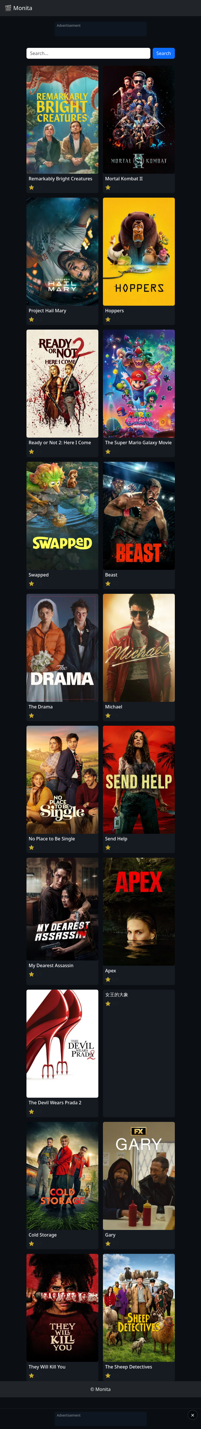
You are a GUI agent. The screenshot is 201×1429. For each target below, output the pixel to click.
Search (163, 53)
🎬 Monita (18, 8)
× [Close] (193, 1415)
